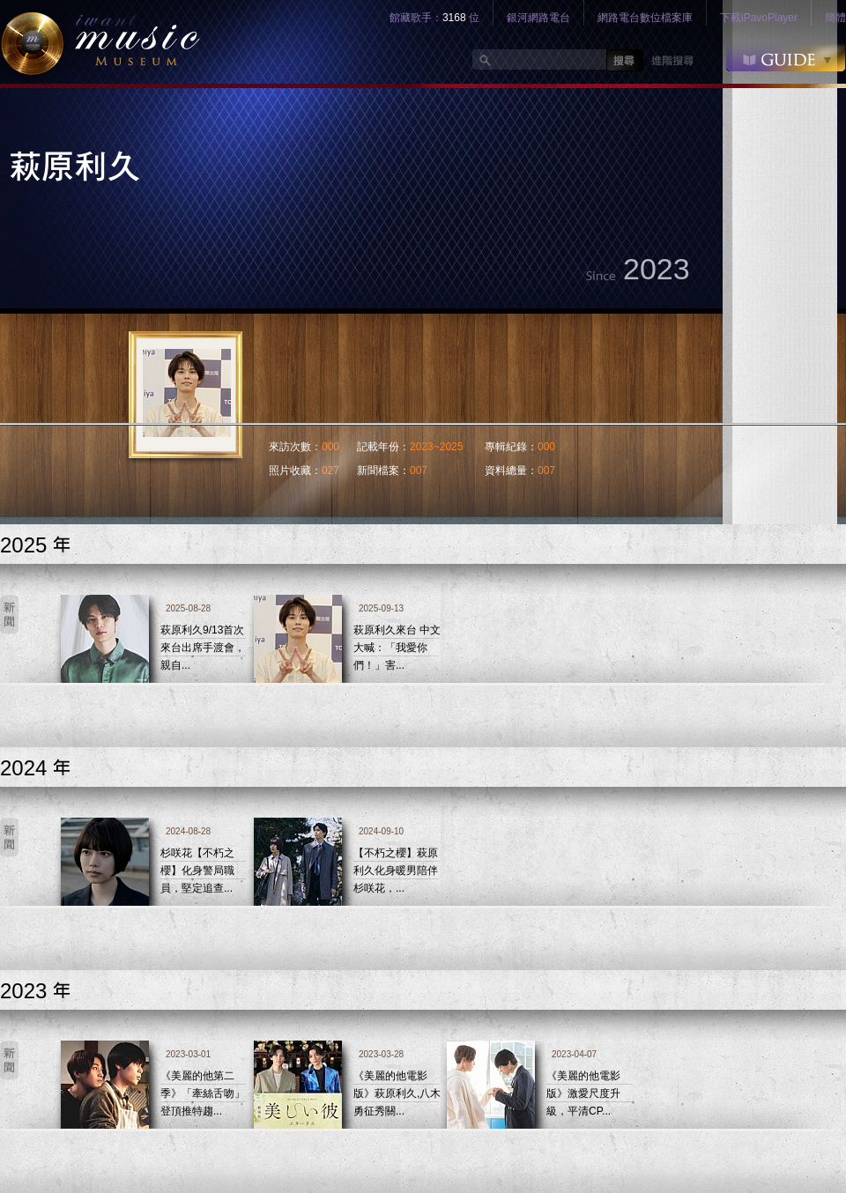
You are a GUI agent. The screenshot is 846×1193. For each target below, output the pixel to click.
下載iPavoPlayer (759, 17)
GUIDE (785, 56)
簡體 (835, 17)
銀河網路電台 (538, 17)
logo (100, 42)
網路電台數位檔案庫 (645, 17)
